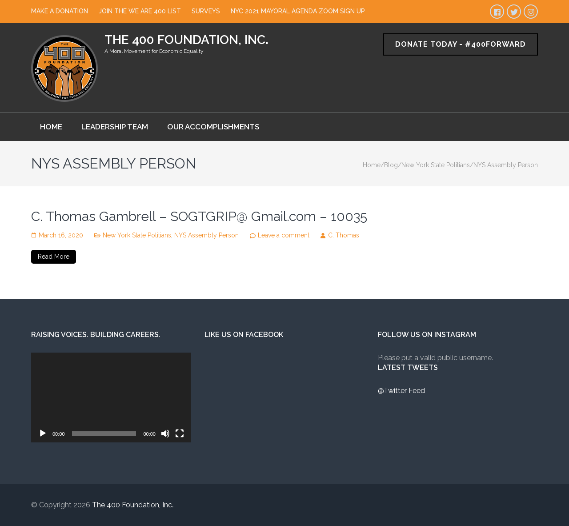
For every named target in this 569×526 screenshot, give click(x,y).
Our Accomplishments (213, 126)
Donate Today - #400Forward (460, 44)
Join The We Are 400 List (140, 11)
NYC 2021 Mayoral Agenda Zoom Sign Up (298, 11)
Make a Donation (59, 11)
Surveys (206, 11)
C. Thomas (343, 235)
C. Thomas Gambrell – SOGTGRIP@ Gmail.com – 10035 (199, 216)
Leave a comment (283, 235)
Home (51, 126)
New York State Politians (137, 235)
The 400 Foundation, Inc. (186, 39)
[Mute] (165, 433)
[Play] (42, 433)
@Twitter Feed (401, 390)
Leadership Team (114, 126)
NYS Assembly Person (206, 235)
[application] (111, 397)
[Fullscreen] (179, 433)
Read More (53, 256)
